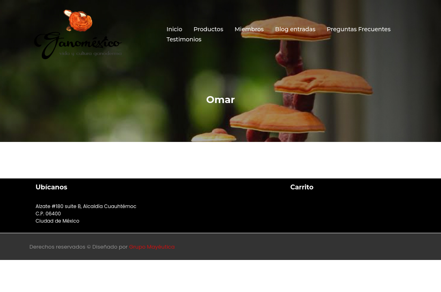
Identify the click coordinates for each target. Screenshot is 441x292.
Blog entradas (295, 29)
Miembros (249, 29)
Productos (208, 29)
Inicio (174, 29)
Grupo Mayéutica (152, 247)
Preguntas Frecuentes (359, 29)
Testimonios (184, 39)
